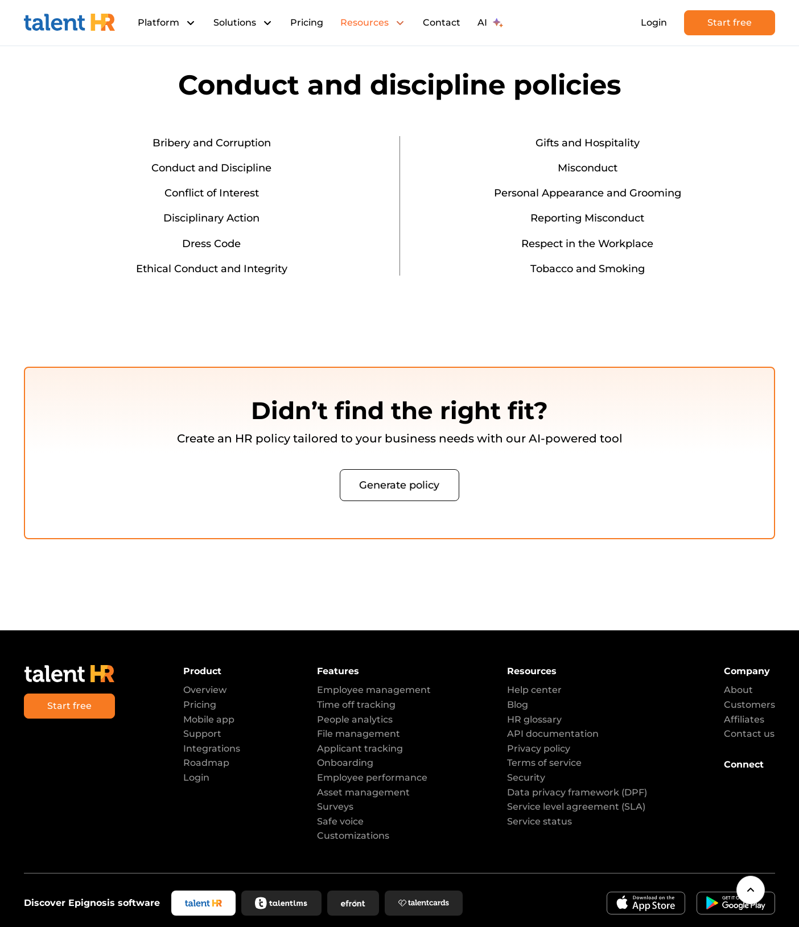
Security (526, 777)
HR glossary (534, 719)
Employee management (374, 689)
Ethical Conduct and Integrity (211, 268)
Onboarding (345, 762)
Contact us (749, 733)
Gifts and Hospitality (588, 143)
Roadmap (206, 762)
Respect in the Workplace (587, 243)
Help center (534, 689)
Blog (517, 704)
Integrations (211, 748)
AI (490, 22)
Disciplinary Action (211, 218)
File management (358, 733)
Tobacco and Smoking (587, 268)
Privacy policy (538, 748)
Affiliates (744, 719)
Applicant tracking (360, 748)
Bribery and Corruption (212, 143)
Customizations (353, 835)
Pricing (306, 22)
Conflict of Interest (211, 193)
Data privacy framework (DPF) (577, 792)
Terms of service (544, 762)
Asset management (363, 792)
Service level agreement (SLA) (576, 806)
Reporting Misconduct (587, 218)
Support (202, 733)
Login (654, 22)
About (738, 689)
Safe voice (340, 821)
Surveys (335, 806)
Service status (539, 821)
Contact (441, 22)
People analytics (355, 719)
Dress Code (211, 243)
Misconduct (587, 168)
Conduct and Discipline (211, 168)
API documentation (553, 733)
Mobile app (208, 719)
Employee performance (372, 777)
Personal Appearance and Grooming (587, 193)
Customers (749, 704)
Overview (204, 689)
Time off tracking (356, 704)
